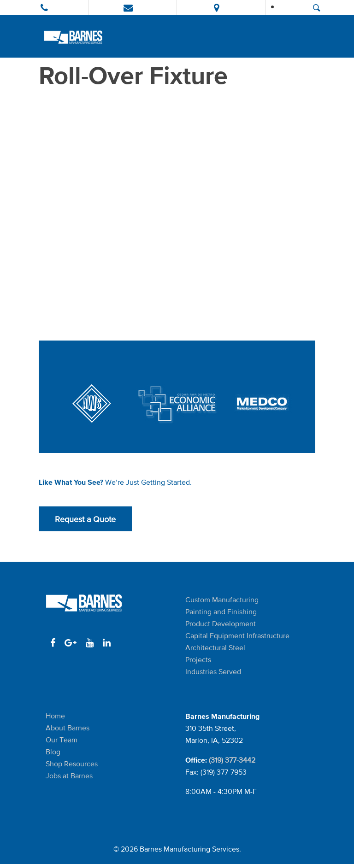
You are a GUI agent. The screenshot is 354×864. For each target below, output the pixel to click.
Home (55, 716)
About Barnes (67, 728)
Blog (53, 751)
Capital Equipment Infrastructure (237, 635)
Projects (198, 659)
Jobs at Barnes (69, 775)
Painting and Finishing (221, 611)
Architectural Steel (215, 647)
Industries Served (213, 671)
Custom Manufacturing (222, 599)
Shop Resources (72, 763)
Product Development (220, 623)
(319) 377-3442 (232, 760)
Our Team (61, 740)
